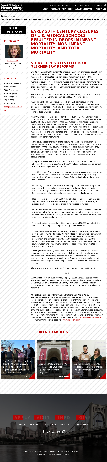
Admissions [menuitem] (67, 9)
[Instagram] (63, 431)
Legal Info (34, 425)
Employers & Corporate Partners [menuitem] (59, 5)
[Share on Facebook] (12, 32)
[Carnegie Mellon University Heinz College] (12, 7)
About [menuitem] (46, 9)
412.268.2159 (77, 451)
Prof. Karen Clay (13, 61)
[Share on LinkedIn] (20, 32)
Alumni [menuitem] (74, 5)
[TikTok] (48, 431)
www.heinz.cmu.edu (71, 320)
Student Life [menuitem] (100, 9)
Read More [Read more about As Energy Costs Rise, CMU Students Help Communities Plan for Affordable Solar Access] (100, 377)
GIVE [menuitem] (93, 5)
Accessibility (67, 425)
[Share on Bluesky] (16, 32)
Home (4, 16)
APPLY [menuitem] (99, 5)
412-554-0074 (10, 103)
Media (22, 425)
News (12, 16)
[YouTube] (53, 431)
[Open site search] (105, 5)
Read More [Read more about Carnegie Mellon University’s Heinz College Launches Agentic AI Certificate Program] (64, 377)
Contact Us (50, 425)
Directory (82, 425)
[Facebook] (43, 431)
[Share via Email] (8, 32)
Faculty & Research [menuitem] (83, 9)
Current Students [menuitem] (84, 5)
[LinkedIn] (58, 431)
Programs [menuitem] (55, 9)
